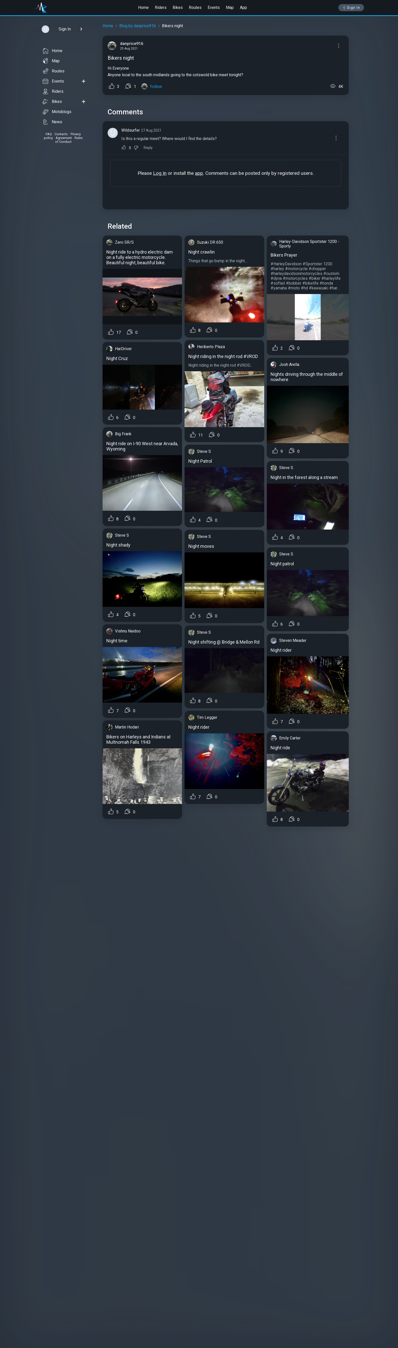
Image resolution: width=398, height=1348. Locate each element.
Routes (195, 7)
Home (143, 7)
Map (230, 7)
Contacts (61, 134)
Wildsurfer (130, 130)
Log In (160, 173)
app (199, 173)
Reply (148, 148)
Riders (161, 7)
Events (214, 7)
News (52, 122)
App (243, 7)
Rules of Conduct (69, 140)
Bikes (178, 7)
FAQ (49, 134)
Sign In (351, 8)
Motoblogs (57, 112)
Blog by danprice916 (137, 25)
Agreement (64, 138)
